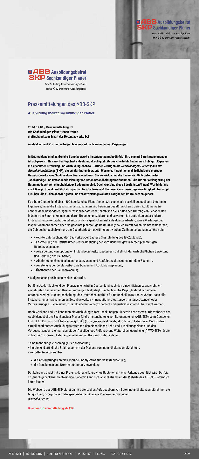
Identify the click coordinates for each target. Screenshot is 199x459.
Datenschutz (121, 454)
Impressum (34, 454)
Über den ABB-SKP (60, 454)
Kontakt (15, 454)
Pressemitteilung (91, 454)
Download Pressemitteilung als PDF (51, 408)
